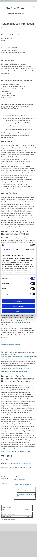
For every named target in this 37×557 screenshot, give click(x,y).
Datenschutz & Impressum (23, 527)
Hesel (24, 494)
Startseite (10, 527)
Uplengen (20, 495)
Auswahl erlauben (18, 306)
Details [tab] (18, 249)
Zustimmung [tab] (6, 249)
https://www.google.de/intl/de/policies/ (16, 359)
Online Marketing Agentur (23, 467)
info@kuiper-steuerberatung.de (24, 484)
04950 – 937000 (21, 479)
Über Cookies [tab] (30, 249)
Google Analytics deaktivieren (10, 344)
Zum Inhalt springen (6, 1)
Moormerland (32, 494)
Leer (27, 494)
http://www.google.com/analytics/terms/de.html (19, 356)
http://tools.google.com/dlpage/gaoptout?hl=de (16, 320)
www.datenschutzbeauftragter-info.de (17, 372)
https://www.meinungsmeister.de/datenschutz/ (15, 451)
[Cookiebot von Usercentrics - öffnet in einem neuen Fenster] (28, 245)
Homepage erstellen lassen (22, 463)
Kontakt (14, 527)
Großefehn (19, 494)
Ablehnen (18, 311)
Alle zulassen (18, 301)
